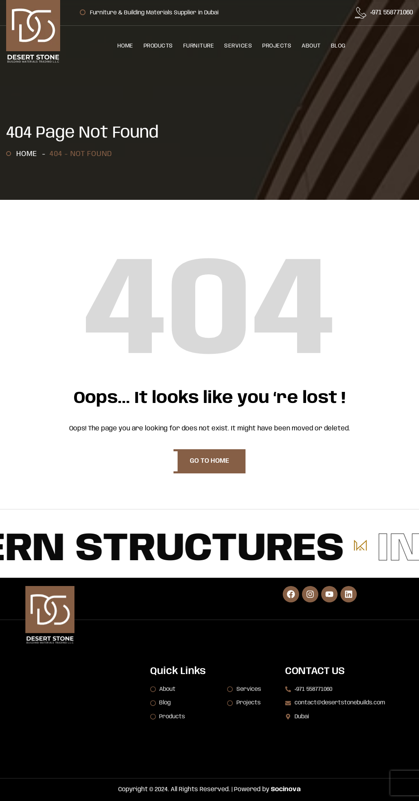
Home (28, 154)
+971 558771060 (391, 13)
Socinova (286, 789)
